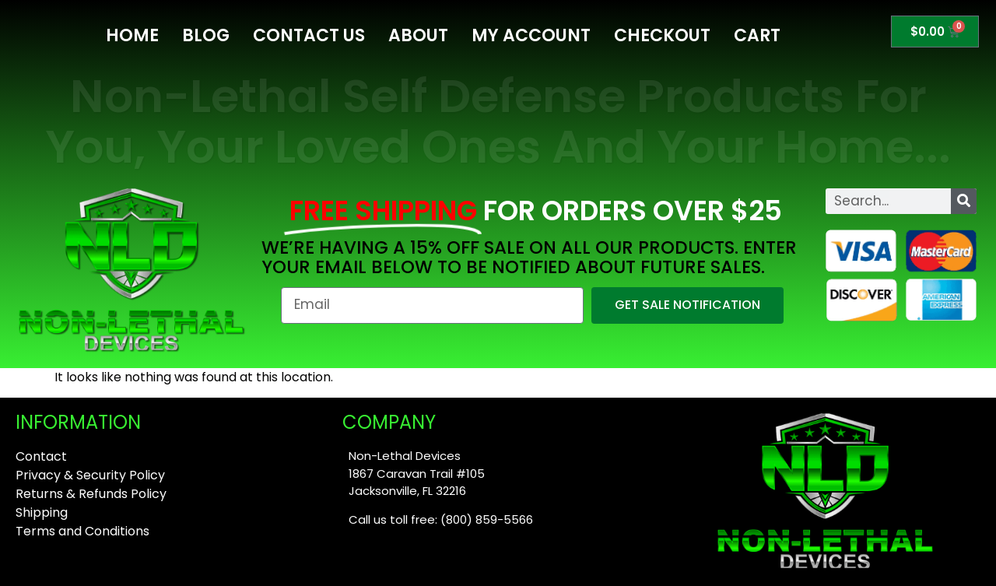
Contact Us (309, 35)
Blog (206, 35)
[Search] (964, 201)
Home (132, 35)
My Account (531, 35)
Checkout (662, 35)
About (418, 35)
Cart (757, 35)
